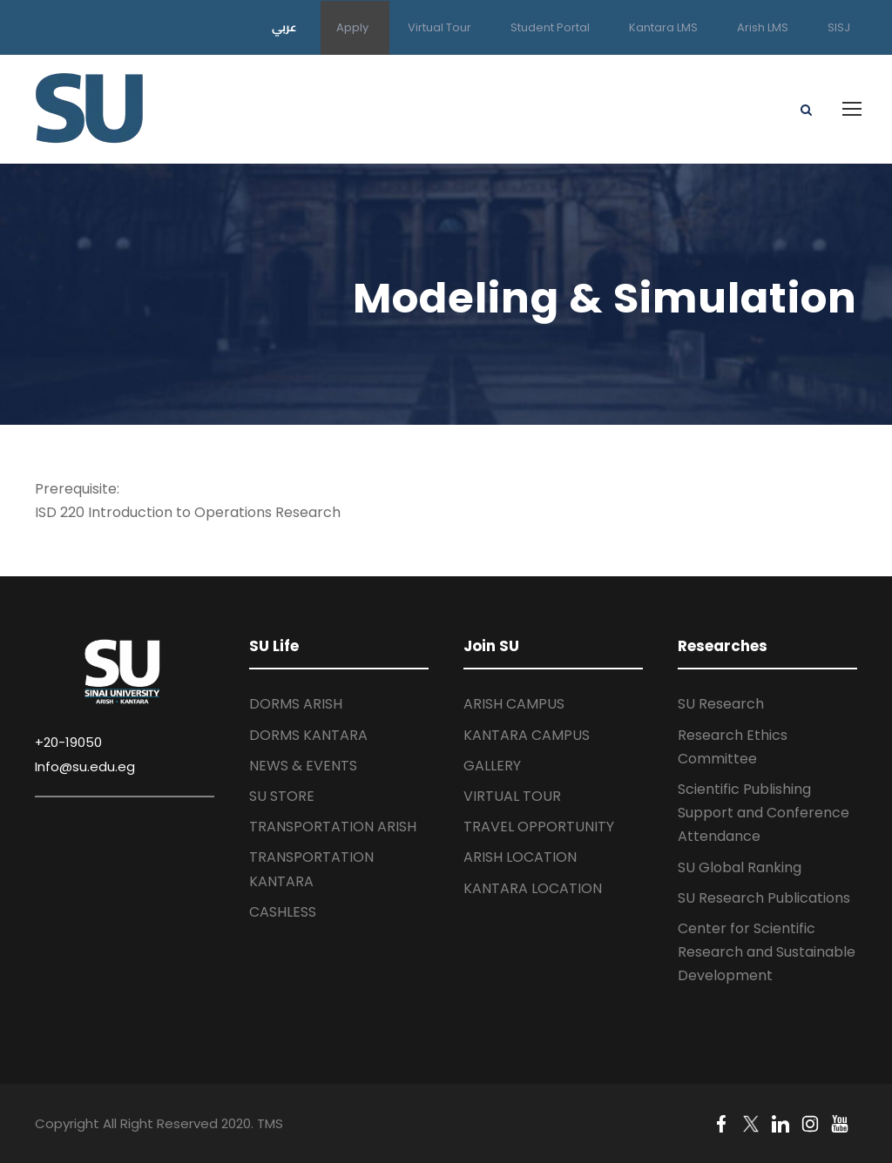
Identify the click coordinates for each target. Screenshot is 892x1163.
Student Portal (550, 27)
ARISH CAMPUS (513, 704)
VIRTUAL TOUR (512, 796)
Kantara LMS (663, 27)
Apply (352, 27)
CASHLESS (282, 912)
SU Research (721, 704)
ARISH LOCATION (520, 857)
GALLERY (492, 766)
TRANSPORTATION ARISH (332, 827)
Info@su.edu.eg (85, 766)
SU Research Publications (764, 898)
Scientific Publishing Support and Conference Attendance (763, 812)
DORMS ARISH (295, 704)
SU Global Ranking (739, 867)
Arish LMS (762, 27)
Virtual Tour (439, 27)
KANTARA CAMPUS (526, 735)
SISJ (839, 27)
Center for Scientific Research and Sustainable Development (766, 951)
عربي (284, 27)
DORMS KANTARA (308, 735)
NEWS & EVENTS (303, 766)
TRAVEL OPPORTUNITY (538, 827)
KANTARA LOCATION (532, 888)
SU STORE (281, 796)
